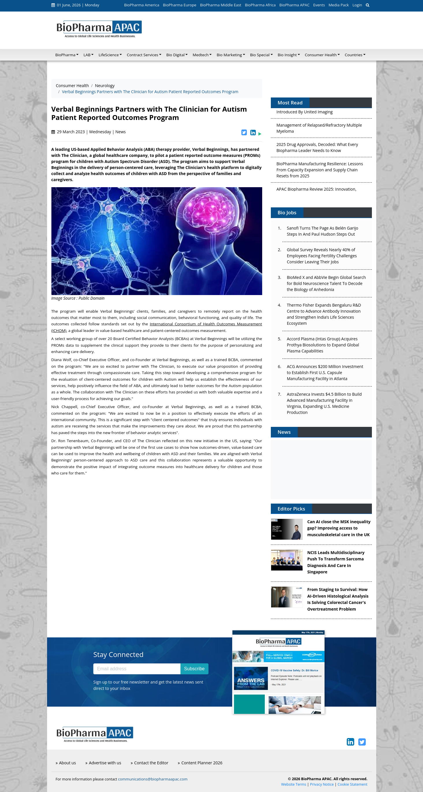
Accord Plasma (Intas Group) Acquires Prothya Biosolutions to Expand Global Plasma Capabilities (323, 345)
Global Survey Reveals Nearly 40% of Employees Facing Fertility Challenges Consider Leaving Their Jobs (322, 255)
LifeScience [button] (108, 54)
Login (357, 4)
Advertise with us (103, 762)
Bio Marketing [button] (229, 54)
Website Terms (293, 784)
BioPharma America (141, 4)
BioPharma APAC (294, 4)
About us (66, 762)
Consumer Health (72, 85)
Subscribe (194, 668)
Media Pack (339, 4)
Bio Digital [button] (175, 54)
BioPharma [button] (65, 54)
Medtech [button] (200, 54)
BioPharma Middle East (220, 4)
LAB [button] (86, 54)
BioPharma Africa (260, 4)
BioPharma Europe (179, 4)
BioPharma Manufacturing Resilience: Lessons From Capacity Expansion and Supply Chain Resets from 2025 (320, 171)
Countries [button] (353, 54)
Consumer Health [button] (321, 54)
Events (319, 4)
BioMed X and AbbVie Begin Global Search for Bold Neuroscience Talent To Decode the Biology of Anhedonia (326, 283)
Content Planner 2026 (200, 762)
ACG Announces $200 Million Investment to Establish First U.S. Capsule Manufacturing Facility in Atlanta (325, 372)
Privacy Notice (322, 784)
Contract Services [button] (142, 54)
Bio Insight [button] (287, 54)
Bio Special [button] (260, 54)
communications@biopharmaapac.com (153, 779)
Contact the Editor (149, 762)
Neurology (105, 85)
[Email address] (136, 668)
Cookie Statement (352, 784)
